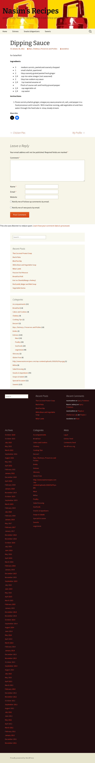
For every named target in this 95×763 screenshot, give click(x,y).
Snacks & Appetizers (32, 31)
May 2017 (8, 523)
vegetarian (19, 350)
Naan (78, 418)
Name (13, 186)
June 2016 (8, 550)
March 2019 (9, 504)
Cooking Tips (17, 319)
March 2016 (9, 562)
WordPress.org (69, 446)
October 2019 (10, 496)
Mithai (15, 365)
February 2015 (10, 604)
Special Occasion (19, 380)
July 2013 (8, 674)
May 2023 (8, 446)
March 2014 (9, 643)
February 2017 (10, 527)
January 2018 (10, 519)
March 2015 (9, 600)
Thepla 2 (81, 411)
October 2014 (10, 620)
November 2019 (11, 492)
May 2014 (8, 635)
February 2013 (10, 689)
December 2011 (11, 739)
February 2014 (10, 647)
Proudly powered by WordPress (22, 758)
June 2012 (8, 716)
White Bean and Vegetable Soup (24, 265)
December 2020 (11, 477)
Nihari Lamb (17, 269)
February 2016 (10, 566)
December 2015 (11, 573)
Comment (15, 157)
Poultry (17, 342)
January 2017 (10, 531)
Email (13, 192)
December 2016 (11, 535)
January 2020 (10, 489)
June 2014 (8, 631)
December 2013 (11, 654)
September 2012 (11, 704)
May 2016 (8, 554)
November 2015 (11, 577)
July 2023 (8, 442)
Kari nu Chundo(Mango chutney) (24, 280)
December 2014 (11, 612)
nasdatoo (65, 49)
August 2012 (9, 708)
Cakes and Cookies (20, 312)
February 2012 (10, 731)
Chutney (16, 316)
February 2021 (10, 469)
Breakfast (16, 308)
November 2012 (11, 697)
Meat (17, 338)
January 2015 (10, 608)
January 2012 (10, 735)
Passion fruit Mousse (20, 272)
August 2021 (9, 458)
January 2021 (10, 473)
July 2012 (8, 712)
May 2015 (8, 593)
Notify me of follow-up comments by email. (30, 201)
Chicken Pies (17, 132)
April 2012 (8, 724)
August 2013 (9, 670)
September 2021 (11, 454)
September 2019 (11, 500)
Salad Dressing (18, 369)
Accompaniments (19, 304)
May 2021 (8, 462)
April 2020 (8, 481)
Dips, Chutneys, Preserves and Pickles (43, 49)
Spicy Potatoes (83, 400)
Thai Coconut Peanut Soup (22, 253)
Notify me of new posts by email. (26, 207)
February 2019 (10, 508)
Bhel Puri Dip (17, 261)
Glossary (16, 353)
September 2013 (11, 666)
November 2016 (11, 539)
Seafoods (18, 346)
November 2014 (11, 616)
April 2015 (8, 596)
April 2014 (8, 639)
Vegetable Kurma (19, 288)
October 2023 (10, 438)
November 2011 (11, 743)
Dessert (16, 323)
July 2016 (8, 546)
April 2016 (8, 558)
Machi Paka (17, 257)
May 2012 (8, 720)
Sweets (48, 31)
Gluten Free (17, 357)
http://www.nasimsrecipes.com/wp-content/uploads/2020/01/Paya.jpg (39, 361)
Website (13, 197)
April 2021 (8, 465)
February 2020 (10, 485)
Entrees (15, 31)
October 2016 (10, 543)
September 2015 (11, 581)
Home (4, 31)
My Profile (78, 132)
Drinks (15, 331)
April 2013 (8, 681)
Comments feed (70, 442)
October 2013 (10, 662)
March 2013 (9, 685)
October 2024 (10, 435)
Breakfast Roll (18, 276)
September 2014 (11, 623)
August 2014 (9, 627)
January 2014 (10, 650)
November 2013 (11, 658)
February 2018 (10, 516)
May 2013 (8, 677)
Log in (66, 435)
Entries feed (68, 438)
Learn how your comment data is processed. (51, 225)
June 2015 (8, 589)
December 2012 (11, 693)
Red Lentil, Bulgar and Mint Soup (24, 284)
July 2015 (8, 585)
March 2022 (9, 450)
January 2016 (10, 569)
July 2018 (8, 512)
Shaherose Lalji (71, 415)
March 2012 (9, 727)
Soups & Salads (18, 377)
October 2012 (10, 700)
